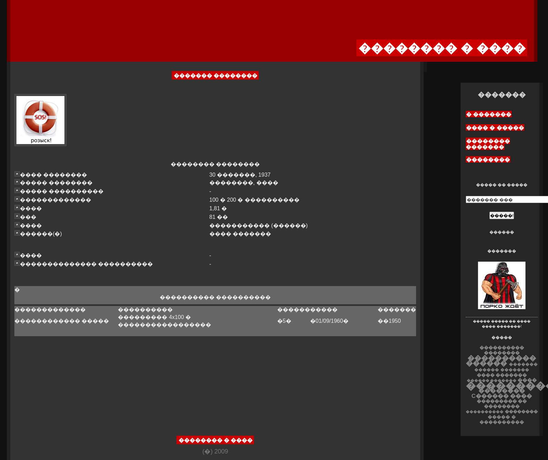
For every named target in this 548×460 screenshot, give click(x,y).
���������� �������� (501, 350)
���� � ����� (495, 128)
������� (514, 370)
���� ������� (502, 375)
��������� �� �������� (502, 404)
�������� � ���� (216, 440)
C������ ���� (502, 396)
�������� (488, 160)
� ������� (488, 114)
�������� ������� (488, 144)
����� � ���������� (501, 419)
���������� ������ (501, 360)
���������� (484, 412)
